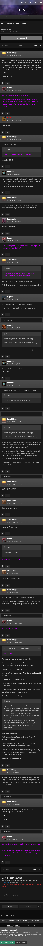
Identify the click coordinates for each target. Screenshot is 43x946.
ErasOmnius (11, 219)
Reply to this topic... (11, 895)
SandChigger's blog (29, 390)
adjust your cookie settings (17, 934)
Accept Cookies (7, 942)
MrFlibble (10, 171)
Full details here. (7, 76)
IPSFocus (17, 926)
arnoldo (10, 325)
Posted (14, 55)
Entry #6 (38, 683)
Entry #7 (4, 815)
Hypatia (10, 297)
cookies (12, 932)
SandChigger (7, 29)
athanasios (11, 501)
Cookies (34, 926)
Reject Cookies (21, 942)
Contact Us (27, 926)
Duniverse (15, 31)
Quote (7, 83)
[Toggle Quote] (5, 149)
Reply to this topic (21, 38)
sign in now (5, 882)
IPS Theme (10, 926)
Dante (9, 88)
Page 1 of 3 (21, 45)
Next (36, 45)
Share (10, 906)
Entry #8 (4, 819)
